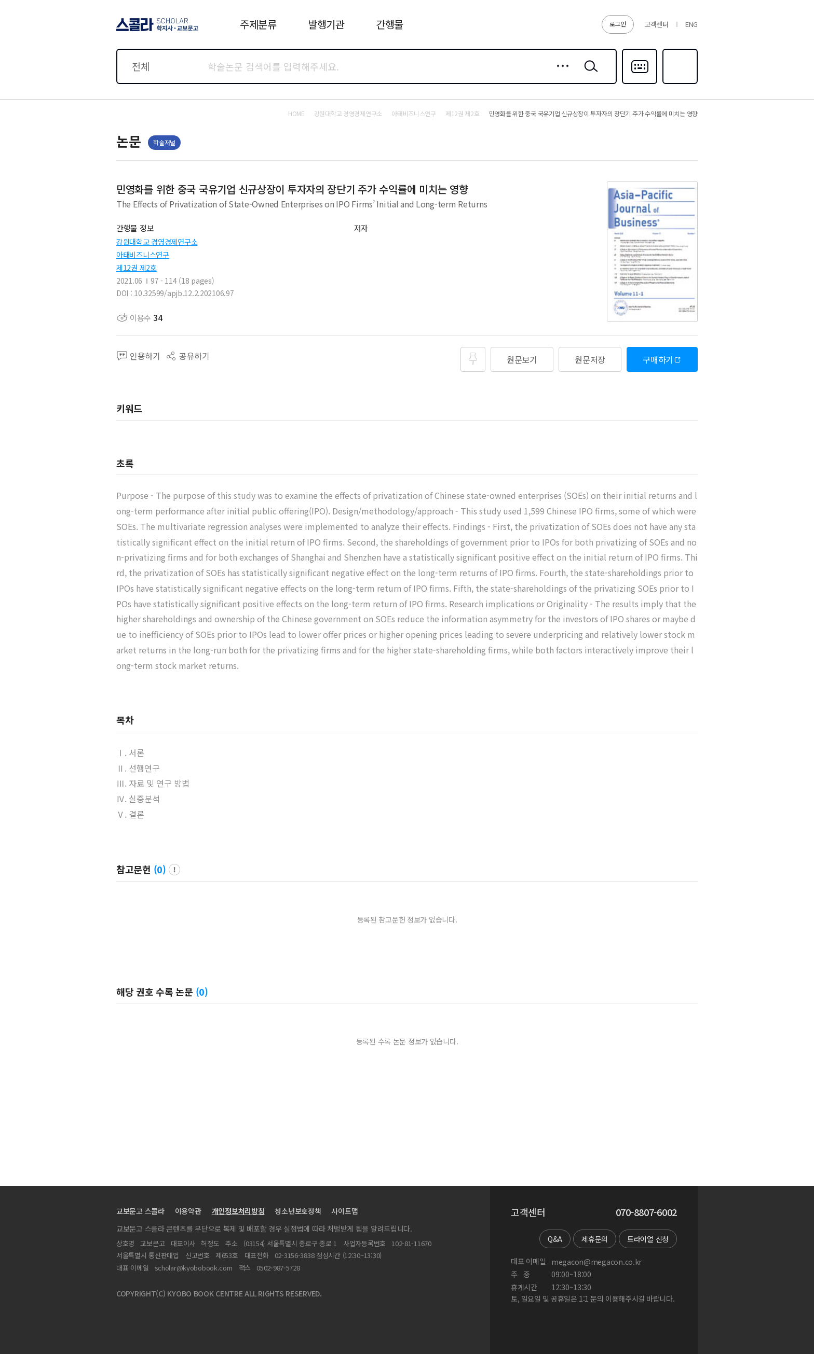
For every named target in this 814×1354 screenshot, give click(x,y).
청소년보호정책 (298, 1211)
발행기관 (326, 24)
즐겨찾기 (678, 83)
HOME (296, 113)
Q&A (555, 1239)
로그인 (617, 23)
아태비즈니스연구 (142, 254)
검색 (588, 74)
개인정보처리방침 (238, 1211)
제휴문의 (594, 1239)
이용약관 (188, 1211)
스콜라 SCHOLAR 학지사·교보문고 (155, 30)
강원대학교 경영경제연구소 (156, 241)
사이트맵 (344, 1211)
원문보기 (522, 359)
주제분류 (258, 24)
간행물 (389, 24)
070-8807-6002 (646, 1212)
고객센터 (656, 24)
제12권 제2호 (136, 267)
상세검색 (559, 74)
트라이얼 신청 (648, 1239)
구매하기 (658, 359)
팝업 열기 (174, 869)
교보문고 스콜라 (140, 1211)
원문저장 (590, 359)
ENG (691, 24)
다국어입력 (639, 83)
